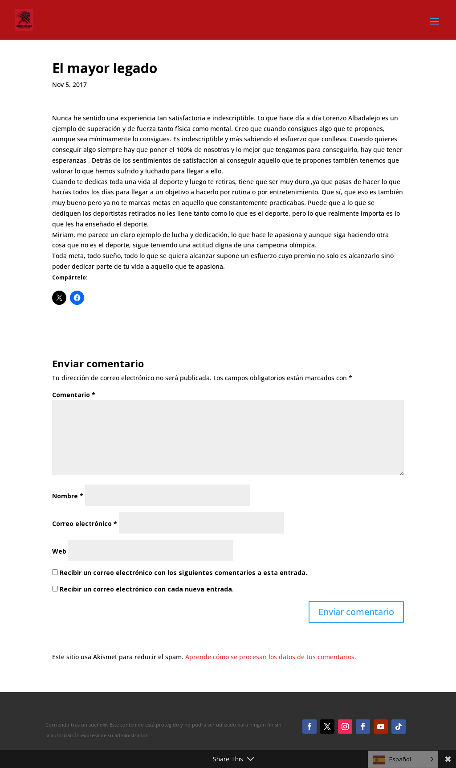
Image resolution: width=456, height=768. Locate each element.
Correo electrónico (84, 523)
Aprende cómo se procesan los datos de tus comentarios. (270, 657)
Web (59, 551)
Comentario (73, 394)
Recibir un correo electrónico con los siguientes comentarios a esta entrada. (183, 572)
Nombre (67, 496)
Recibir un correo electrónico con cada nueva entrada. (147, 589)
